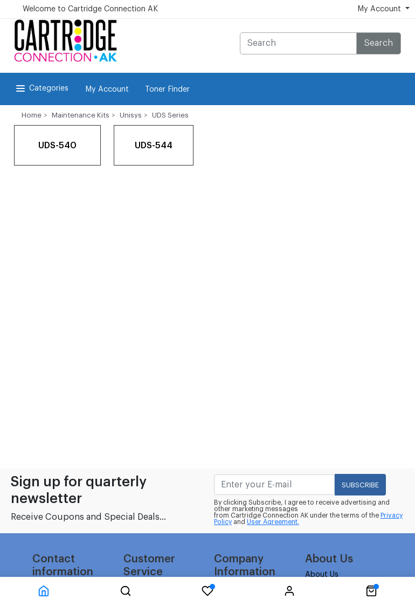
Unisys (131, 115)
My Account (107, 89)
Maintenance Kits (80, 115)
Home (32, 115)
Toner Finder (167, 89)
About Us (321, 575)
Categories (41, 88)
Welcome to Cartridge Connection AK (90, 9)
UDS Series (170, 115)
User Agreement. (273, 522)
